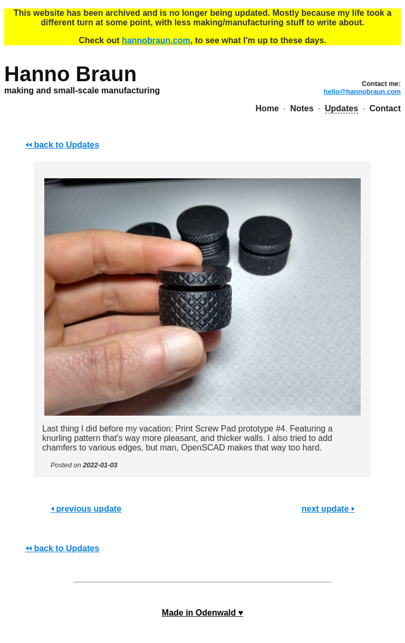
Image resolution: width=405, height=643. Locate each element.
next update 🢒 (328, 508)
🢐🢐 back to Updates (62, 144)
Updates (341, 108)
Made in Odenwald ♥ (202, 612)
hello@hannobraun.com (362, 91)
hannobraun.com (156, 40)
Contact (385, 108)
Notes (301, 108)
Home (266, 108)
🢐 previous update (86, 508)
